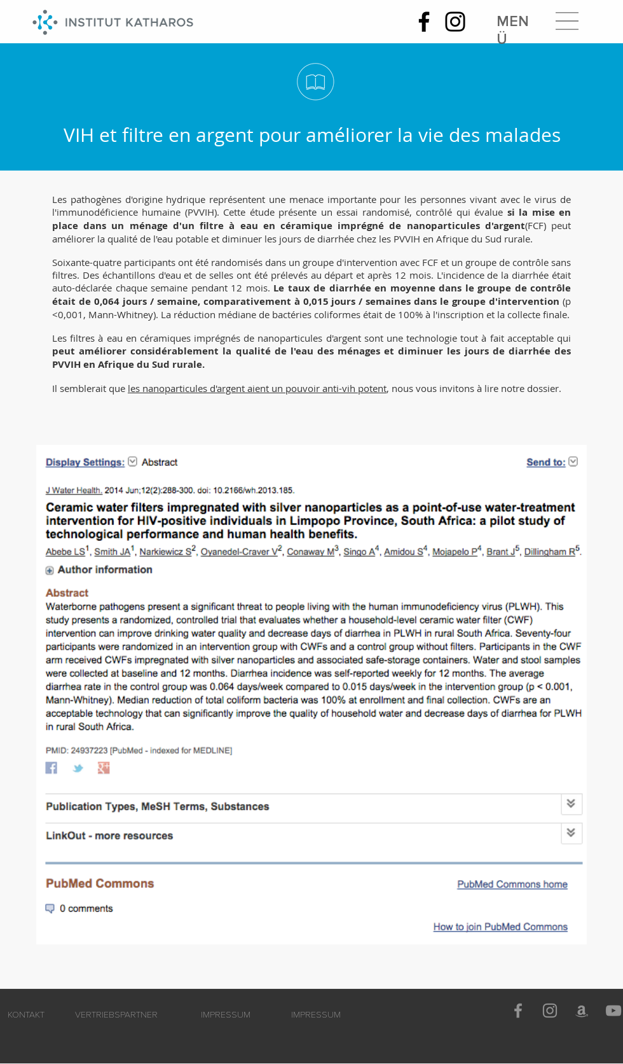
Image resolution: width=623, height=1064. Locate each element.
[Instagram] (455, 21)
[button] (567, 21)
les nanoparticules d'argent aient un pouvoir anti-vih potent (257, 388)
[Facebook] (424, 21)
